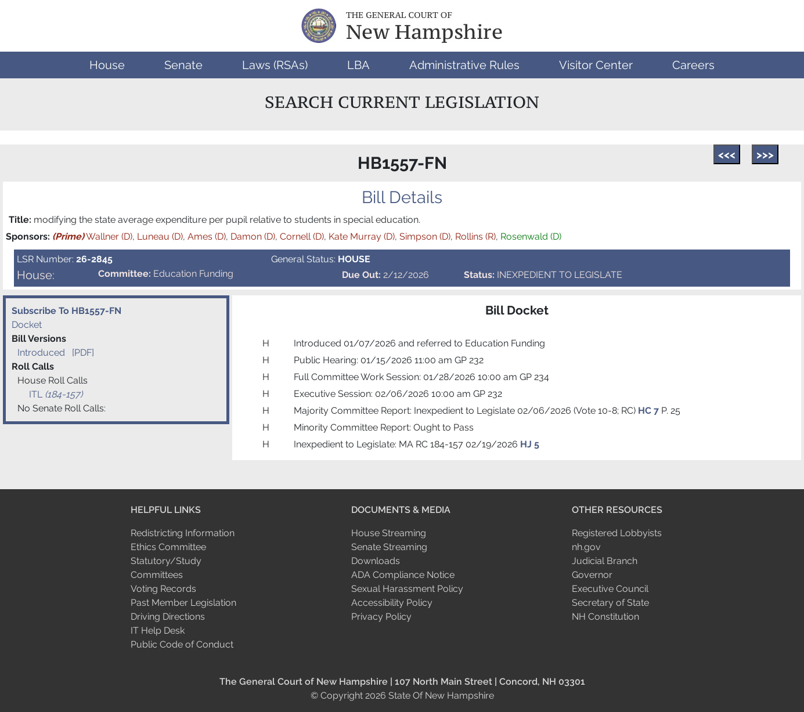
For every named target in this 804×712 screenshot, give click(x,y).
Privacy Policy (381, 616)
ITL (55, 394)
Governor (592, 574)
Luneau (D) (160, 236)
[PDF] (83, 352)
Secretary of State (610, 602)
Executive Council (610, 588)
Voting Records (163, 588)
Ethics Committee (168, 546)
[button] (107, 65)
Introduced (41, 352)
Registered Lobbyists (617, 532)
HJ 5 (529, 444)
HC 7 (649, 410)
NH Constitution (605, 616)
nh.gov (586, 546)
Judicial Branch (604, 560)
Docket (27, 324)
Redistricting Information (183, 532)
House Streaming (388, 532)
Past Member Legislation (183, 602)
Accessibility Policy (391, 602)
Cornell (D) (302, 236)
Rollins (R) (475, 236)
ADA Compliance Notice (403, 574)
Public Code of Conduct (182, 644)
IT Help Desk (158, 630)
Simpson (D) (424, 236)
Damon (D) (252, 236)
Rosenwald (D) (530, 236)
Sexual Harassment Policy (407, 588)
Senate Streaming (389, 546)
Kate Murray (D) (362, 236)
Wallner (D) (92, 236)
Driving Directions (168, 616)
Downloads (375, 560)
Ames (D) (207, 236)
